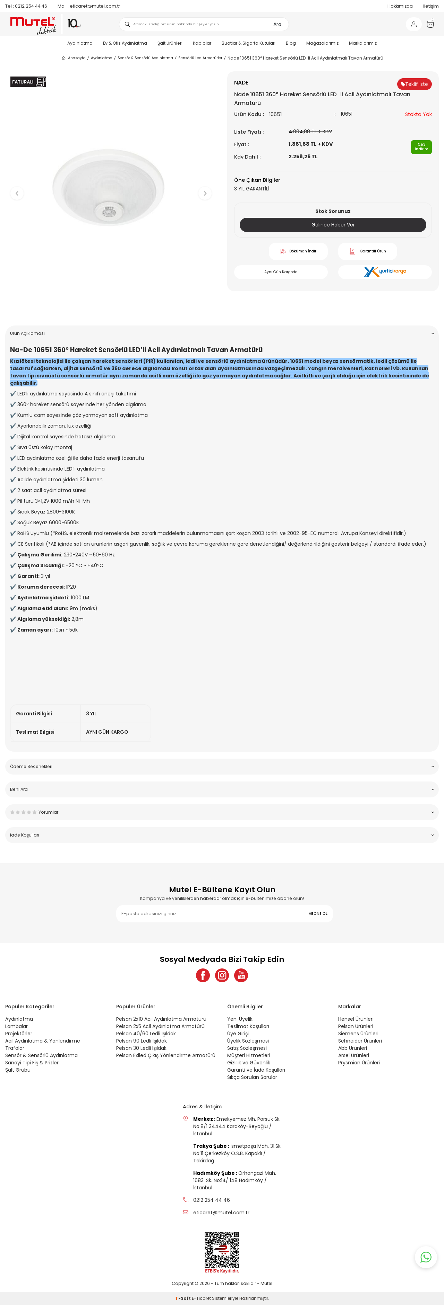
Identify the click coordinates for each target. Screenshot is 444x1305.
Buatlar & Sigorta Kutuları (248, 43)
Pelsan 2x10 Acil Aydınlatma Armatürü (161, 1019)
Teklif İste (414, 84)
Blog (291, 43)
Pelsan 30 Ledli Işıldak (141, 1048)
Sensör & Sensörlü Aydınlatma (145, 58)
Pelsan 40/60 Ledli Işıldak (146, 1033)
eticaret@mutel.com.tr (89, 6)
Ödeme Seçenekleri (222, 766)
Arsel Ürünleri (353, 1055)
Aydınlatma (80, 43)
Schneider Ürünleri (360, 1040)
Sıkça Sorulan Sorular (252, 1077)
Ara (277, 24)
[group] (111, 187)
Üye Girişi (238, 1033)
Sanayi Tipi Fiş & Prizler (32, 1062)
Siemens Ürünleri (358, 1033)
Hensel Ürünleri (356, 1019)
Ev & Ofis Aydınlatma (125, 43)
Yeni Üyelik (240, 1019)
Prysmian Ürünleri (359, 1062)
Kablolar (202, 43)
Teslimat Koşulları (248, 1026)
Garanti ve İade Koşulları (256, 1069)
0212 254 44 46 (26, 6)
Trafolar (14, 1048)
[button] (111, 309)
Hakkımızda (400, 6)
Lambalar (16, 1026)
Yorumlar (222, 812)
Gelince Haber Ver (333, 224)
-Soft (183, 1298)
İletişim (431, 6)
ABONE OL (318, 913)
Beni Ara (222, 789)
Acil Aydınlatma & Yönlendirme (42, 1040)
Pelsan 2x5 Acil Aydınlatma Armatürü (160, 1026)
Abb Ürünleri (352, 1048)
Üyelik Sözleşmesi (248, 1040)
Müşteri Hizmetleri (248, 1055)
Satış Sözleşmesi (247, 1048)
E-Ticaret (201, 1298)
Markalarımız (363, 43)
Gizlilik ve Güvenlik (248, 1062)
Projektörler (18, 1033)
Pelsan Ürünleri (355, 1026)
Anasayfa (73, 58)
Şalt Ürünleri (169, 43)
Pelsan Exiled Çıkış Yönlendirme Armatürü (165, 1055)
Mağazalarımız (322, 43)
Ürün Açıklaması (222, 333)
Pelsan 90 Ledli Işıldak (141, 1040)
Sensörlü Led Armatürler (200, 58)
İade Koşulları (222, 835)
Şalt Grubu (18, 1069)
